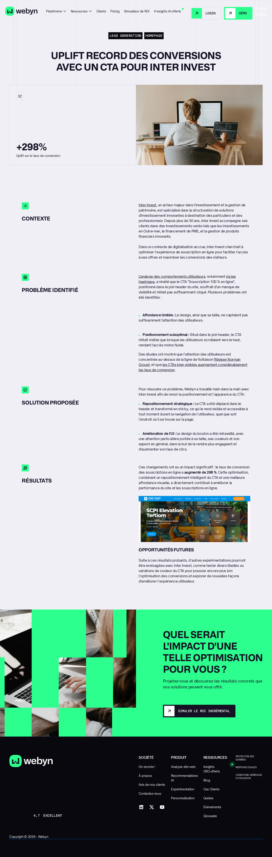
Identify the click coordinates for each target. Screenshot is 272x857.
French (260, 8)
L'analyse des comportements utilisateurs (172, 276)
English (261, 14)
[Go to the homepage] (31, 761)
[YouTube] (162, 807)
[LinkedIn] (141, 807)
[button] (56, 11)
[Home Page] (21, 11)
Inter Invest (147, 205)
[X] (151, 807)
